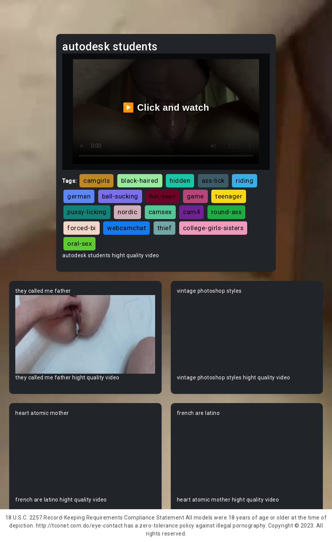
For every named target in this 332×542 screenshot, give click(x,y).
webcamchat (126, 228)
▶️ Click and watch (166, 107)
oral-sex (79, 243)
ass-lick (213, 180)
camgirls (96, 180)
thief (164, 228)
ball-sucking (120, 196)
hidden (180, 180)
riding (244, 180)
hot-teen (162, 196)
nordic (127, 212)
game (195, 196)
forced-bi (81, 228)
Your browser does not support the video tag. (85, 334)
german (79, 196)
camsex (160, 212)
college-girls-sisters (213, 228)
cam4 (191, 212)
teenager (228, 196)
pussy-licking (87, 212)
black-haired (140, 180)
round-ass (226, 212)
